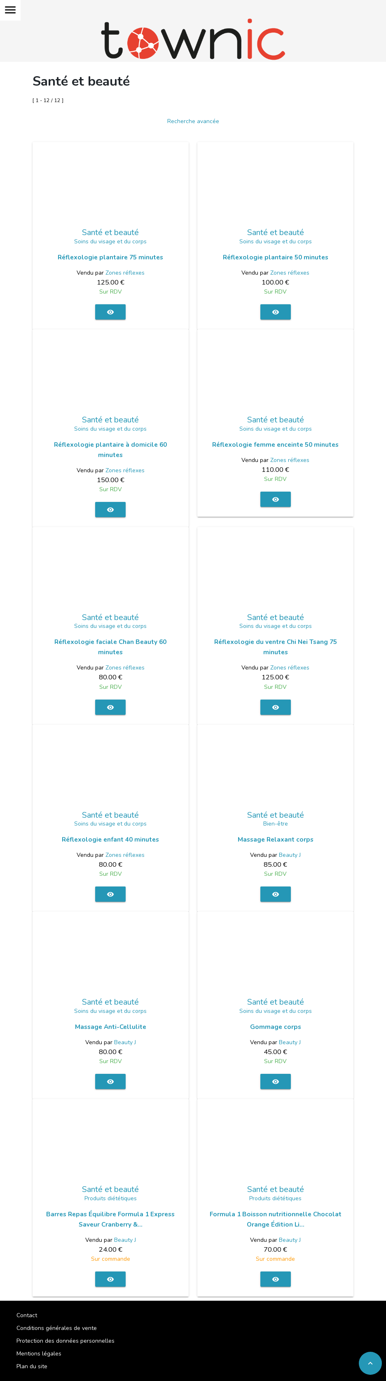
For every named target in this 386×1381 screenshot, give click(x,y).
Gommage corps (275, 1026)
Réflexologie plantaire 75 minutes (110, 257)
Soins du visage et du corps (110, 241)
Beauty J (290, 855)
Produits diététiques (110, 1198)
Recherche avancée (193, 121)
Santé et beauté (110, 232)
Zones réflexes (125, 273)
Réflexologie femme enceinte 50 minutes (275, 444)
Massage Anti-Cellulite (110, 1026)
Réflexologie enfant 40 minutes (110, 839)
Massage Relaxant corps (275, 839)
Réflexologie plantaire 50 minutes (275, 257)
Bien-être (275, 824)
